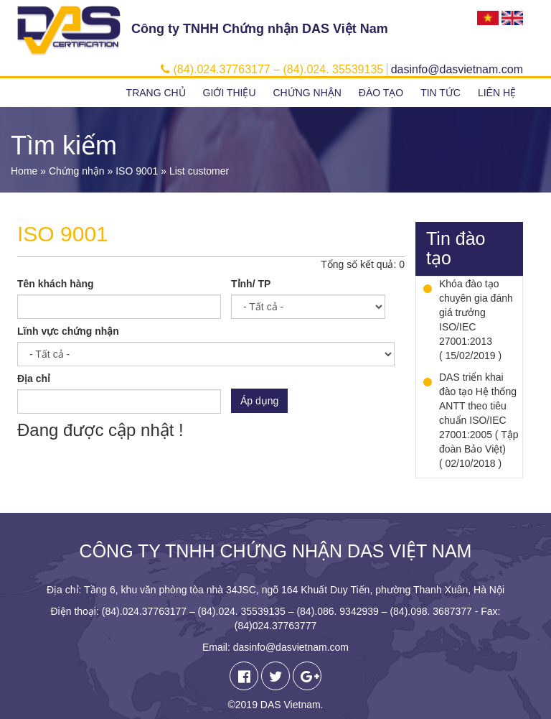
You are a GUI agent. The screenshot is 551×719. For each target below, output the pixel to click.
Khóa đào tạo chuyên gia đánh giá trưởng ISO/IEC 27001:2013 (476, 312)
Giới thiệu (229, 92)
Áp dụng (259, 401)
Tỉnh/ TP (250, 283)
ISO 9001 (137, 171)
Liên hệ (497, 92)
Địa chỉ (33, 378)
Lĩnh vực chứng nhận (68, 331)
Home (24, 171)
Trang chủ (156, 92)
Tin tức (440, 92)
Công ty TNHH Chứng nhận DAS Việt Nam (259, 29)
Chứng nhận (307, 92)
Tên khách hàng (55, 283)
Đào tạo (381, 92)
